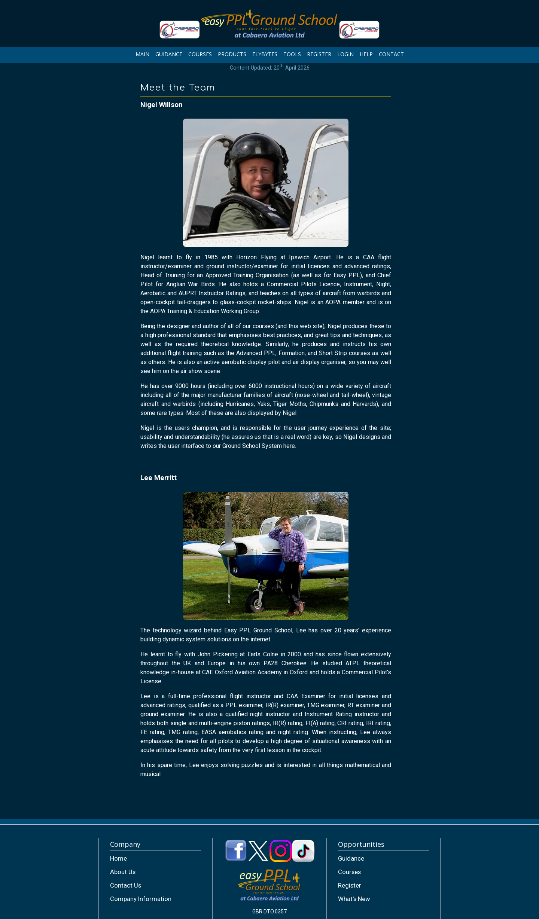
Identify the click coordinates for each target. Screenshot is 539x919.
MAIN (142, 54)
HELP (366, 54)
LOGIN (345, 54)
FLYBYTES (264, 54)
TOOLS (292, 54)
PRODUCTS (232, 54)
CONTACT (391, 54)
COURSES (200, 54)
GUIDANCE (168, 54)
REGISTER (319, 54)
